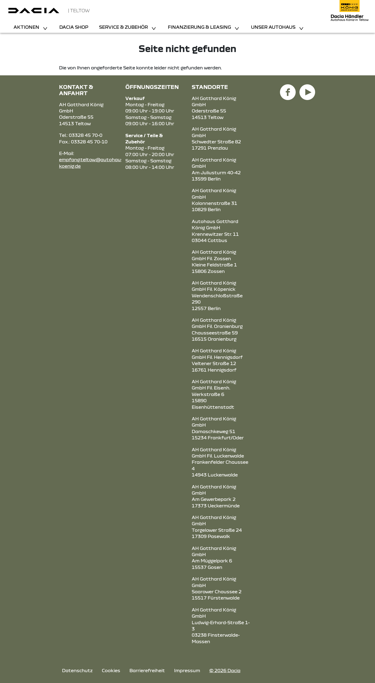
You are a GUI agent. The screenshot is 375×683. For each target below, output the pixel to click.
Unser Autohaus (273, 27)
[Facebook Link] (287, 89)
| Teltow (79, 10)
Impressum (187, 670)
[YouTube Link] (307, 89)
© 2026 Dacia (224, 670)
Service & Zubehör (124, 27)
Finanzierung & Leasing (200, 27)
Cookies (111, 670)
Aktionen (27, 27)
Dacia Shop (73, 27)
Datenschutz (77, 670)
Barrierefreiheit (147, 670)
